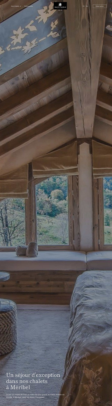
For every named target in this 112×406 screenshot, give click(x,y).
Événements (28, 6)
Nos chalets (16, 6)
